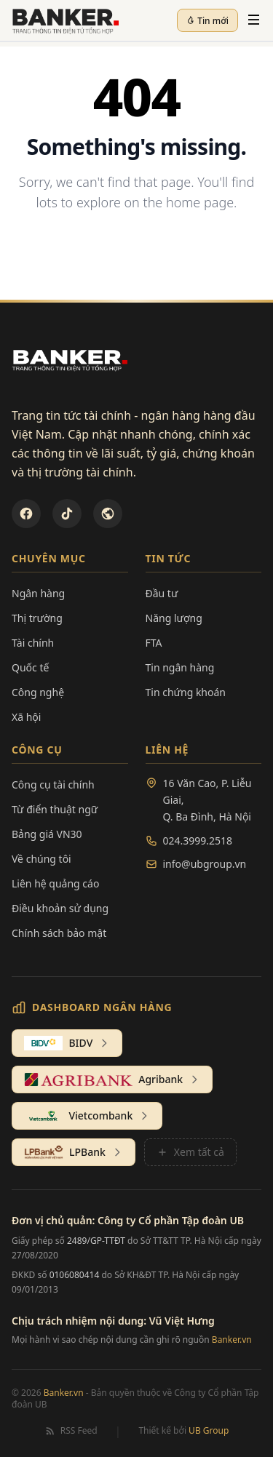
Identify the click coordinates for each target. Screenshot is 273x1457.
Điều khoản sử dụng (60, 908)
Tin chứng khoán (186, 692)
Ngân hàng (38, 593)
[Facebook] (26, 513)
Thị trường (37, 618)
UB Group (209, 1430)
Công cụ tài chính (53, 784)
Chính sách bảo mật (59, 933)
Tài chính (33, 643)
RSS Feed (71, 1431)
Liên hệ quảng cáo (55, 883)
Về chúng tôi (41, 859)
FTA (154, 643)
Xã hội (26, 717)
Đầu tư (162, 593)
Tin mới (207, 21)
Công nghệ (38, 692)
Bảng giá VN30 (47, 834)
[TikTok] (67, 513)
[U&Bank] (107, 513)
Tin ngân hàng (180, 667)
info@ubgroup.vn (205, 864)
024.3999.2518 (198, 840)
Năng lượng (174, 618)
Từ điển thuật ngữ (55, 809)
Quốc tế (30, 667)
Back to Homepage (136, 250)
